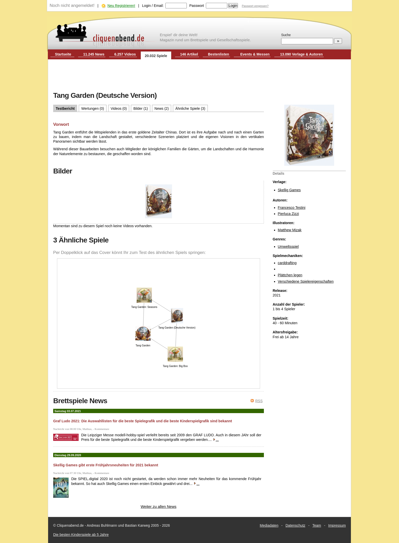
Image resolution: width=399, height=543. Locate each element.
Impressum (337, 525)
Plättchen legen (290, 275)
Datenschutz (295, 525)
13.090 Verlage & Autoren (301, 54)
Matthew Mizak (290, 230)
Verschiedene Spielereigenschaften (306, 281)
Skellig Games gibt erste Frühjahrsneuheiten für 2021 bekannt (105, 465)
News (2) (161, 108)
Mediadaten (269, 525)
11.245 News (93, 54)
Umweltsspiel (288, 247)
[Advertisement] (199, 75)
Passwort (196, 6)
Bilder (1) (140, 108)
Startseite (63, 54)
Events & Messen (254, 54)
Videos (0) (119, 108)
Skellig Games (289, 190)
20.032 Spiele (156, 56)
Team (316, 525)
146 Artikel (189, 54)
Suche (286, 35)
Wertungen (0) (92, 108)
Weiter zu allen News (159, 506)
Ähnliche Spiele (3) (190, 108)
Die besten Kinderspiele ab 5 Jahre (81, 535)
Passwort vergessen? (255, 5)
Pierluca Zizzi (288, 214)
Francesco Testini (292, 208)
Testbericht (65, 108)
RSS (259, 401)
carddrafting (287, 263)
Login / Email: (153, 6)
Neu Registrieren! (121, 6)
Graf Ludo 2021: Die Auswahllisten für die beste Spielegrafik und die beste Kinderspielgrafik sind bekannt (142, 421)
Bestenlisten (218, 54)
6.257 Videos (125, 54)
